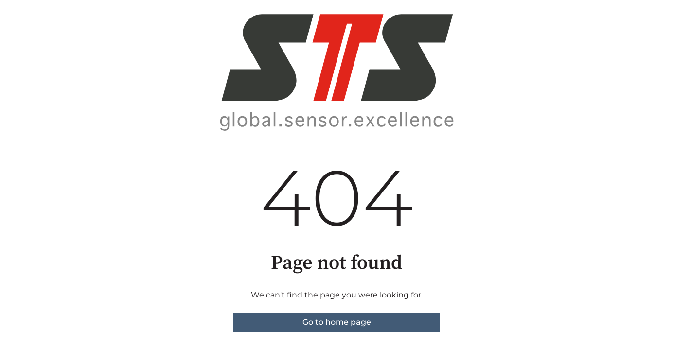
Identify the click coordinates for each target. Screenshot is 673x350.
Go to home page (336, 322)
